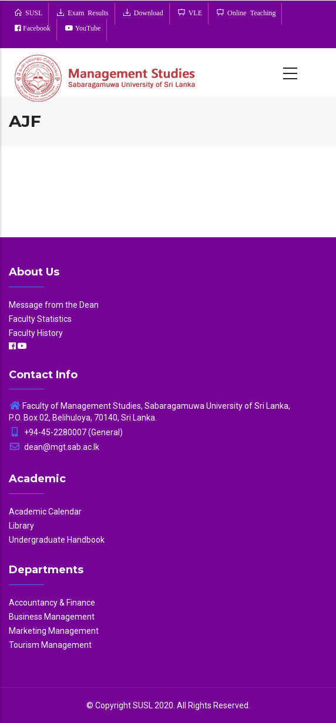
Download (146, 12)
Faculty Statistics (40, 319)
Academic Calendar (45, 511)
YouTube (87, 28)
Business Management (52, 616)
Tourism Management (50, 645)
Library (21, 525)
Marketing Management (54, 630)
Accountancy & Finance (52, 602)
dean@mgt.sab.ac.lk (54, 447)
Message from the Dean (54, 305)
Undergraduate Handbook (57, 539)
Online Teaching (249, 12)
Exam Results (86, 12)
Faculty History (36, 333)
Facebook (36, 28)
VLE (193, 12)
